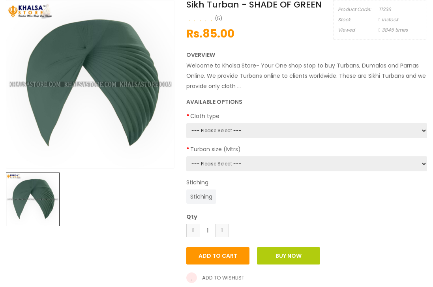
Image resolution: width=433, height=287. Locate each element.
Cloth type (204, 116)
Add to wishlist (215, 277)
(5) (218, 18)
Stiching (197, 182)
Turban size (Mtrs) (215, 149)
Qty (191, 217)
